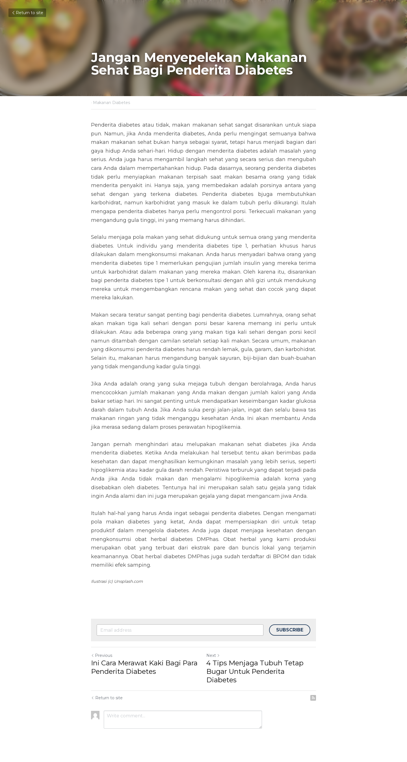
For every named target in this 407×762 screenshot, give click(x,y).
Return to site (27, 12)
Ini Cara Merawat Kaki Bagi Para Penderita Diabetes (144, 667)
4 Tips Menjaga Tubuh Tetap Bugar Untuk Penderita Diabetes (255, 671)
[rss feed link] (313, 698)
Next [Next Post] (213, 655)
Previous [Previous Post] (101, 655)
